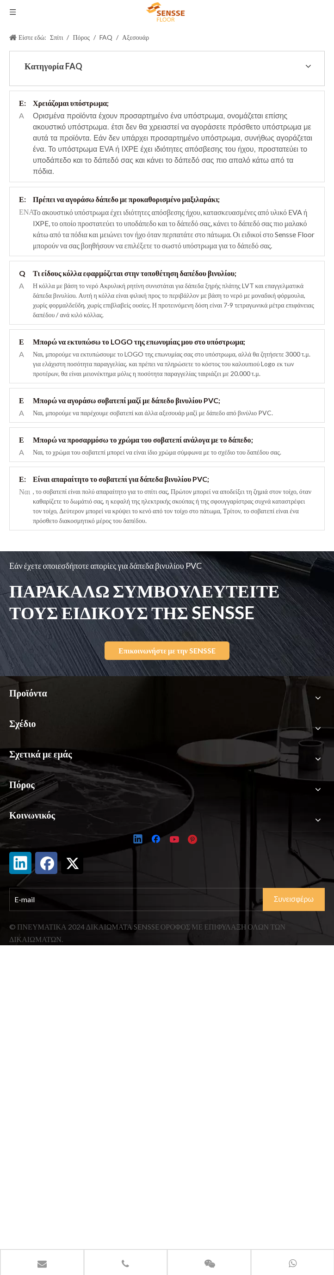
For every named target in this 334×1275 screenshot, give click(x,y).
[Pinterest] (193, 839)
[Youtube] (175, 839)
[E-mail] (145, 899)
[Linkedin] (138, 839)
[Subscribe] (294, 899)
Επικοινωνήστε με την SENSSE (166, 650)
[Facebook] (156, 839)
